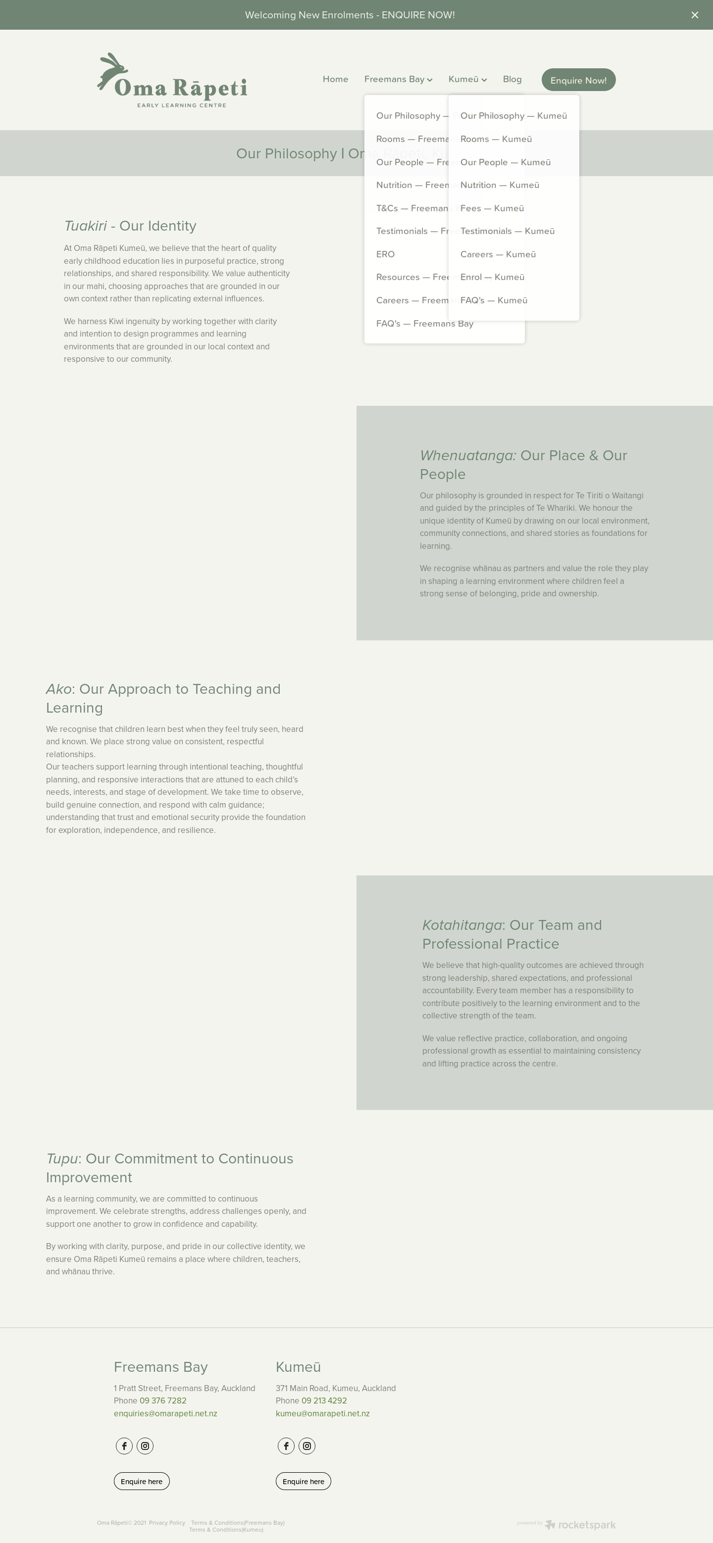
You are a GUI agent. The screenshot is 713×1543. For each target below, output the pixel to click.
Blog (512, 78)
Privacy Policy (167, 1522)
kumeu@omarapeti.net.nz (323, 1413)
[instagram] (145, 1446)
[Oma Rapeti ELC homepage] (201, 79)
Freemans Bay (398, 78)
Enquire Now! (579, 80)
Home (336, 78)
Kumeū (468, 78)
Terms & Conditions (217, 1522)
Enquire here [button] (141, 1481)
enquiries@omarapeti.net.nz (165, 1413)
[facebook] (124, 1446)
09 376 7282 (163, 1400)
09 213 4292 (324, 1400)
